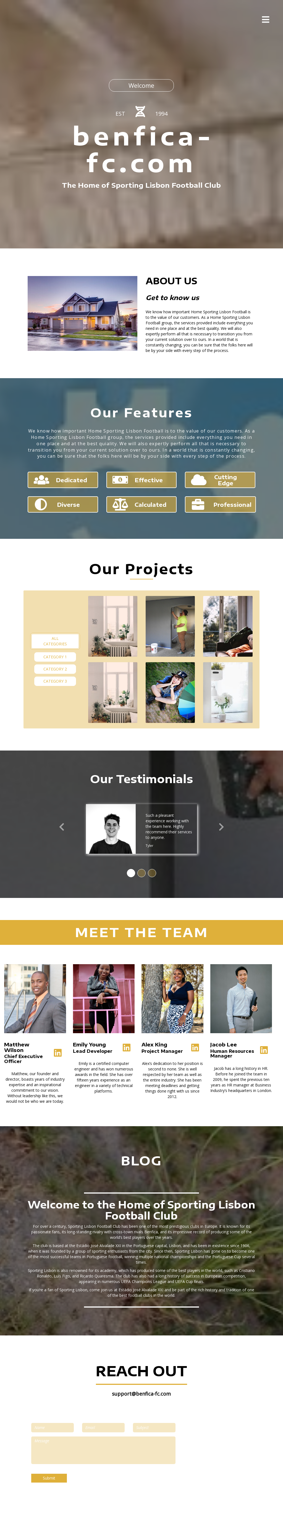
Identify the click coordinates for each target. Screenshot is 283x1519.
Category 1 (55, 656)
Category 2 (55, 669)
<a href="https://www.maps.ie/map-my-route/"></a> (218, 1454)
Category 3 (55, 681)
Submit (49, 1478)
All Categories (55, 641)
